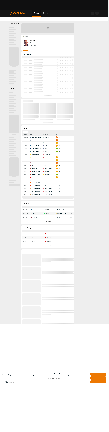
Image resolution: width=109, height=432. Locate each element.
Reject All (98, 378)
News (31, 48)
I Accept (98, 374)
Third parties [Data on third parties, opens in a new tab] (11, 382)
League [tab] (25, 131)
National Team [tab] (56, 131)
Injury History (46, 48)
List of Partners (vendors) (54, 378)
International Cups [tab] (45, 131)
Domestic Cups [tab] (33, 131)
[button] (92, 13)
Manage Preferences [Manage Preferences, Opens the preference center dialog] (98, 381)
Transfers (37, 48)
